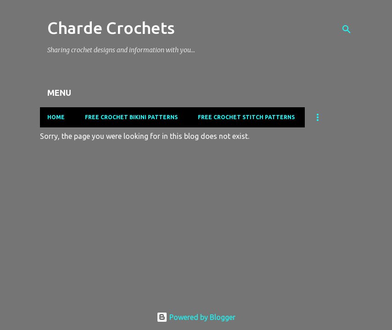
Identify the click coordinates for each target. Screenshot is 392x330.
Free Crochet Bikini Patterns (131, 117)
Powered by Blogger (196, 317)
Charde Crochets (111, 27)
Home (56, 117)
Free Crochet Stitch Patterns (246, 117)
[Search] (346, 29)
